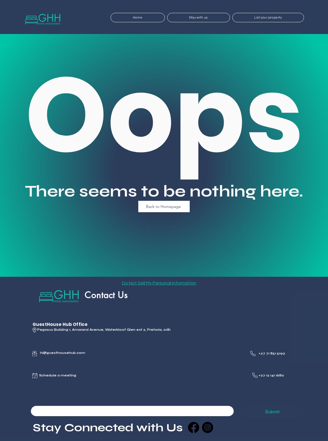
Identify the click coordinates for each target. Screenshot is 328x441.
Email (37, 401)
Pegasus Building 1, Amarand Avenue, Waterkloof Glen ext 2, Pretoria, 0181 (104, 330)
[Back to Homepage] (164, 206)
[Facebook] (193, 427)
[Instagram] (207, 427)
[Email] (130, 411)
